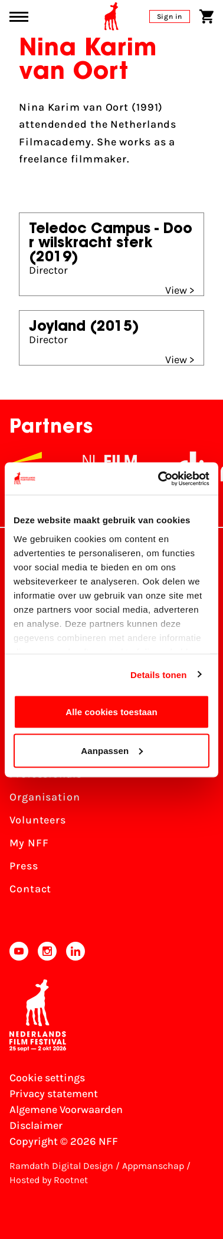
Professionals (45, 774)
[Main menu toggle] (18, 17)
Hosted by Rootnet (48, 1179)
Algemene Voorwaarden (66, 1109)
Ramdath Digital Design (61, 1165)
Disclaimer (36, 1125)
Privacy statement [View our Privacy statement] (53, 1093)
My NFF (28, 842)
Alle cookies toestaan (111, 712)
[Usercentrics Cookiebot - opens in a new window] (159, 478)
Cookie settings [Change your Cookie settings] (47, 1077)
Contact (30, 888)
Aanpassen (112, 750)
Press (23, 865)
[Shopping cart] (206, 16)
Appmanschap (153, 1165)
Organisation (44, 796)
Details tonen (158, 674)
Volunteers (37, 819)
